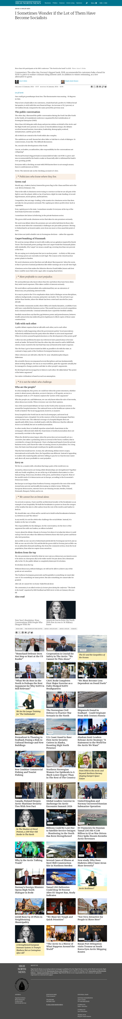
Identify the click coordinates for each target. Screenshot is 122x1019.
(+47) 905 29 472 (84, 1001)
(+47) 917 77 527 (50, 1001)
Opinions (79, 3)
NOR (101, 3)
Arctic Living (70, 3)
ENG (105, 3)
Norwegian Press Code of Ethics (57, 971)
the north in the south (33, 629)
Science (61, 3)
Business (48, 3)
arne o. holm (64, 629)
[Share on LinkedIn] (97, 86)
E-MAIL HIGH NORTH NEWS (54, 1004)
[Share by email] (100, 86)
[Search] (87, 3)
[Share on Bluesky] (105, 86)
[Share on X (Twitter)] (94, 86)
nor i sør (19, 629)
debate (73, 629)
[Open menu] (94, 3)
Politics (55, 3)
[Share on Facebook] (91, 86)
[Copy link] (102, 86)
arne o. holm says (50, 629)
